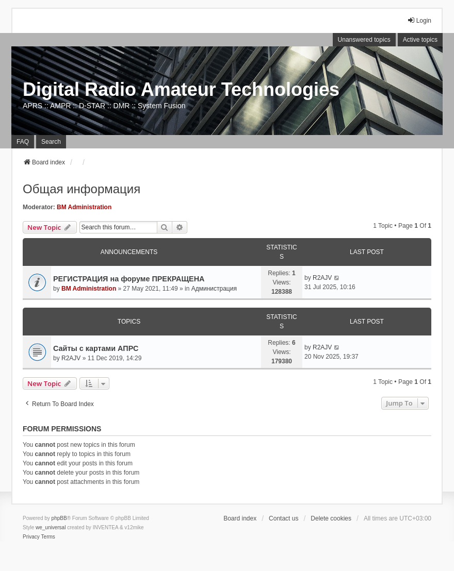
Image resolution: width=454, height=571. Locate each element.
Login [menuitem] (419, 20)
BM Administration (84, 207)
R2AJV (322, 277)
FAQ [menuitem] (23, 141)
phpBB (59, 518)
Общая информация (81, 189)
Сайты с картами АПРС (95, 348)
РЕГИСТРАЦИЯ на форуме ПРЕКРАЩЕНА (129, 279)
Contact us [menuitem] (283, 518)
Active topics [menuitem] (420, 39)
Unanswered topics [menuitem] (364, 39)
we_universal (51, 527)
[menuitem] (31, 537)
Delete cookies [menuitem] (331, 518)
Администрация (214, 288)
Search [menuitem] (51, 141)
